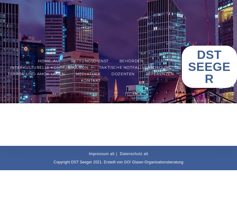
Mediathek (88, 74)
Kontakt (91, 80)
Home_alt (49, 61)
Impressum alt (101, 154)
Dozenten (123, 74)
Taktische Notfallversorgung (135, 67)
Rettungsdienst (90, 61)
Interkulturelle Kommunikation (49, 67)
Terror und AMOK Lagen (36, 74)
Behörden (131, 61)
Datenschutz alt (134, 154)
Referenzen (160, 74)
